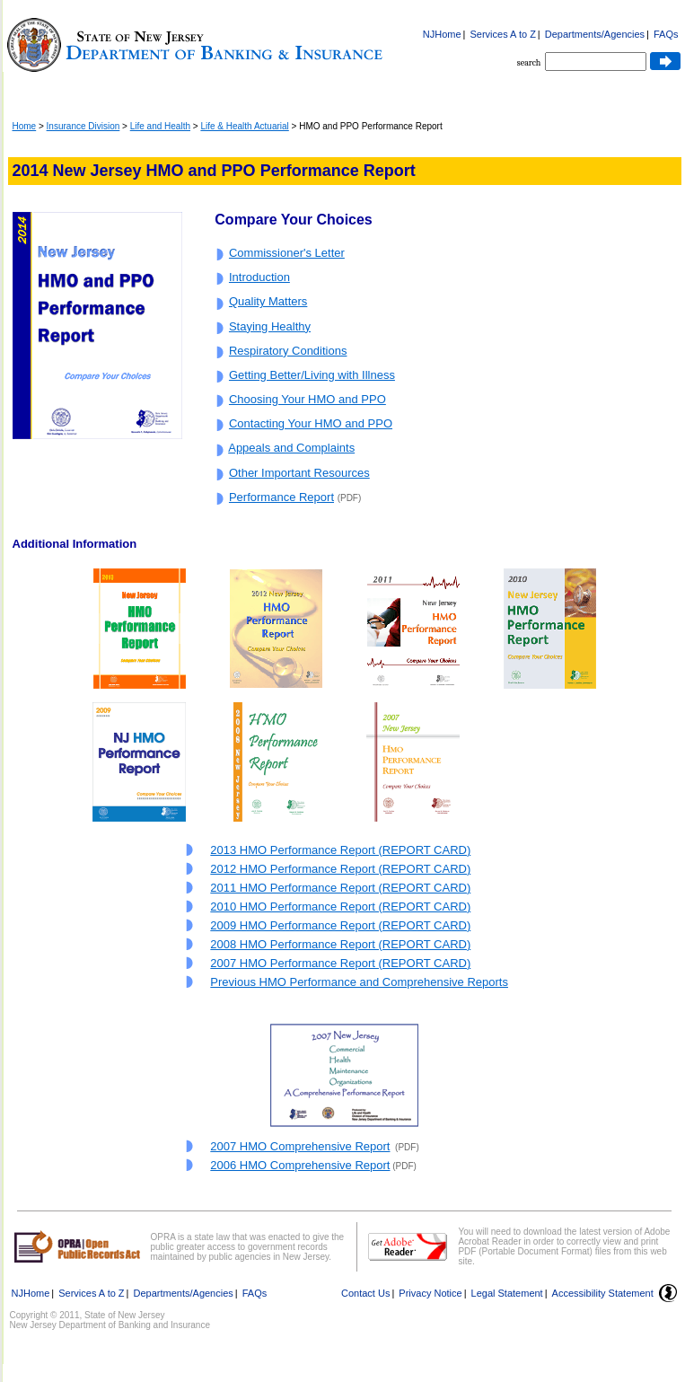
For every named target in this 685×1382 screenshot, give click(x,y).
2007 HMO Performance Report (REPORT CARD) (340, 963)
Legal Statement (507, 1293)
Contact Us (365, 1293)
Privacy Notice (430, 1293)
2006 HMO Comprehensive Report (300, 1165)
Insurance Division (83, 126)
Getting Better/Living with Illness (312, 375)
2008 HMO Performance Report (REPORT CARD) (340, 944)
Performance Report (281, 497)
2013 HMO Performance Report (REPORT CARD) (340, 850)
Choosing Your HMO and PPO (307, 399)
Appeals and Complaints (291, 447)
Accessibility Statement (603, 1293)
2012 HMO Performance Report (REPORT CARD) (340, 869)
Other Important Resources (299, 473)
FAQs (666, 34)
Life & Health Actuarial (244, 126)
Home (25, 126)
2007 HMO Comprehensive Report (300, 1146)
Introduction (259, 277)
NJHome (442, 34)
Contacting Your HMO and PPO (310, 423)
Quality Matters (268, 301)
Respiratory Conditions (288, 350)
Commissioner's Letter (287, 253)
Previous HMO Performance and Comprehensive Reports (359, 982)
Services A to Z (502, 34)
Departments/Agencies (595, 34)
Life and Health (160, 126)
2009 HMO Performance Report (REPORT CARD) (340, 925)
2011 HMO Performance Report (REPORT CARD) (340, 887)
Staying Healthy (270, 326)
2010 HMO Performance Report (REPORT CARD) (340, 906)
